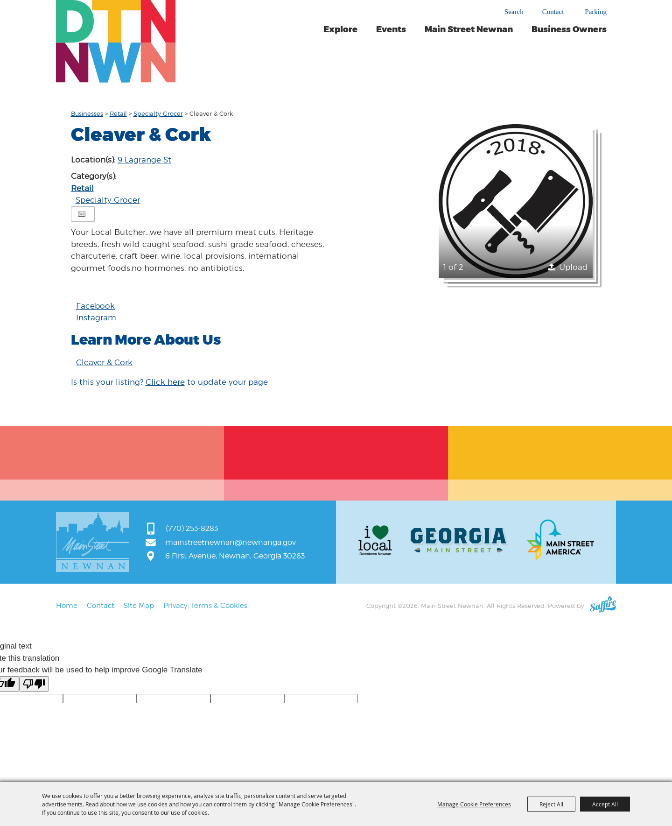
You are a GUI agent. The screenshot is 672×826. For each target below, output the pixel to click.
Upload (573, 267)
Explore (340, 29)
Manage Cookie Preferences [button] (474, 804)
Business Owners (569, 29)
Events (391, 29)
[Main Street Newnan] (116, 41)
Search (514, 11)
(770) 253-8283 (192, 528)
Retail (118, 113)
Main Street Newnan (469, 29)
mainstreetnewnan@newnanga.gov (230, 542)
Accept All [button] (605, 804)
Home (66, 605)
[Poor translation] (34, 684)
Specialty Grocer (158, 113)
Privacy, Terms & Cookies (205, 605)
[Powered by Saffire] (603, 605)
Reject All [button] (551, 804)
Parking (596, 11)
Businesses (87, 113)
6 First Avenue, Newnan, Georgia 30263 (235, 555)
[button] (516, 201)
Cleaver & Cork (104, 362)
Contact (553, 11)
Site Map (139, 605)
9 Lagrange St (144, 159)
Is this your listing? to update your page (169, 382)
